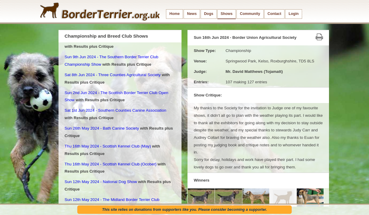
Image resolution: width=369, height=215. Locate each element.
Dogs (208, 14)
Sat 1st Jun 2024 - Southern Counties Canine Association (115, 110)
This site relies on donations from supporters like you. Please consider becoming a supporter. (184, 210)
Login (294, 14)
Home (175, 14)
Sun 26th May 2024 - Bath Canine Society (101, 128)
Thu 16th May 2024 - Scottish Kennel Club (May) (107, 146)
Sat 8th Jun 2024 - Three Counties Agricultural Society (112, 75)
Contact (274, 14)
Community (250, 14)
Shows (227, 14)
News (191, 14)
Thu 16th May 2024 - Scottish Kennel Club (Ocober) (110, 164)
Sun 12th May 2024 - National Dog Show (100, 181)
